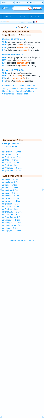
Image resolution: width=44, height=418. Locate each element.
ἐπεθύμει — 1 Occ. (10, 228)
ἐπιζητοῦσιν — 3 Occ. (12, 171)
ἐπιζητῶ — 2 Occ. (10, 165)
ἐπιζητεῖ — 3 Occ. (10, 160)
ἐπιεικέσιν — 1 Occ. (11, 196)
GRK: (4, 42)
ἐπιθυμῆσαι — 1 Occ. (11, 231)
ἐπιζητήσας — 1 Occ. (11, 157)
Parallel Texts (22, 94)
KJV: (4, 47)
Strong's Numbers (10, 88)
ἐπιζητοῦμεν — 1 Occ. (12, 168)
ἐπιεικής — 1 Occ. (10, 188)
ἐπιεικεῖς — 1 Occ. (10, 190)
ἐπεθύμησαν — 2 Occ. (12, 225)
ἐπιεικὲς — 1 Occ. (10, 193)
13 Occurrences (9, 146)
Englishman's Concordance (22, 240)
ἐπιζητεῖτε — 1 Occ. (11, 162)
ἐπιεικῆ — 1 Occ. (9, 185)
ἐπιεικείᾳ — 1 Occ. (10, 179)
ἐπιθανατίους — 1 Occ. (12, 217)
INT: (4, 50)
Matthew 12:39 (9, 39)
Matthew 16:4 (8, 55)
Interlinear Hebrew (27, 86)
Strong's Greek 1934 (11, 144)
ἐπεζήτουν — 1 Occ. (11, 154)
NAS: (4, 44)
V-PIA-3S (20, 39)
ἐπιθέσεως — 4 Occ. (11, 220)
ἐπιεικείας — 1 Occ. (11, 182)
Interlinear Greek (9, 86)
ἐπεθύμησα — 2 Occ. (11, 222)
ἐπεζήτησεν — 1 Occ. (11, 152)
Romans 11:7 (8, 70)
